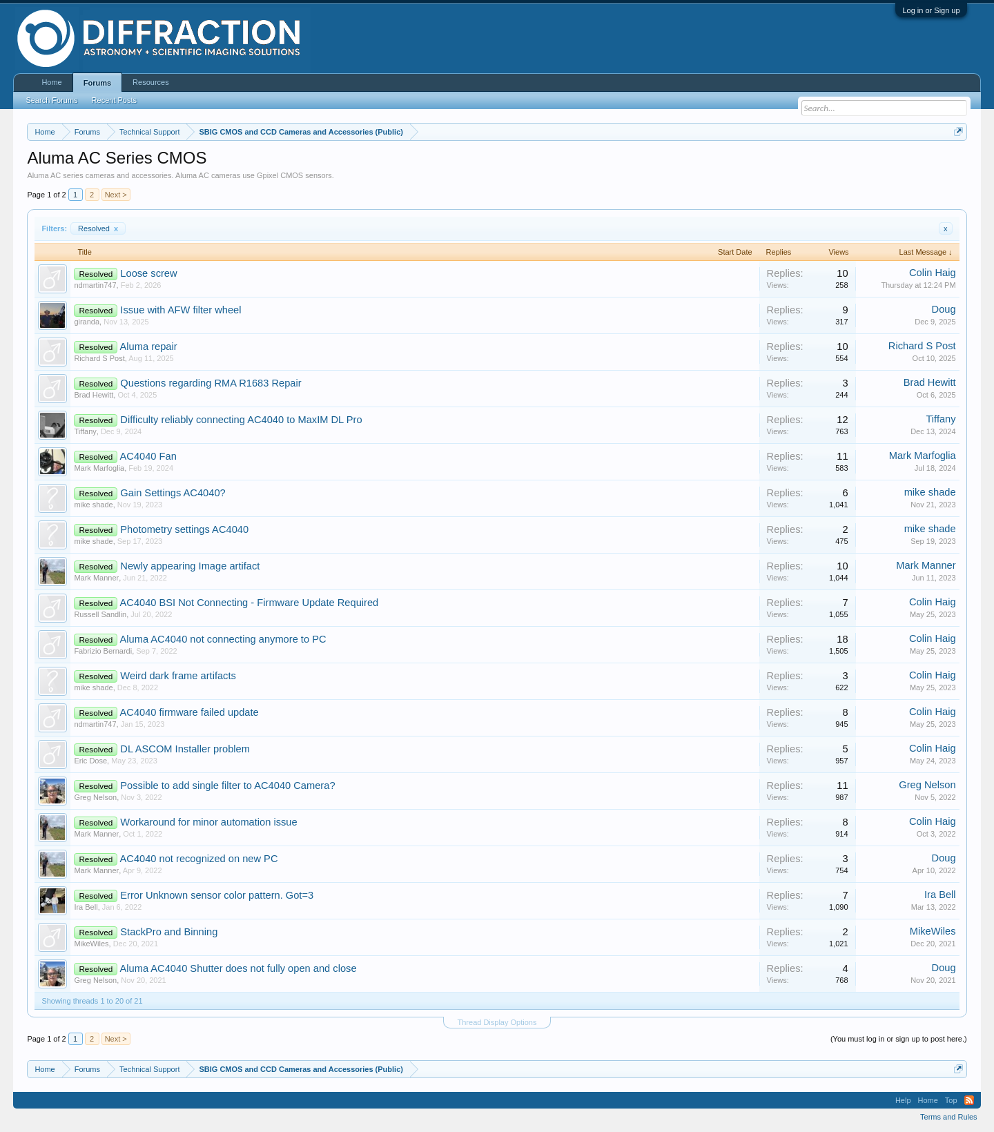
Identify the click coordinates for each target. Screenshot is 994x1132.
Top (951, 1100)
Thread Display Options (497, 1022)
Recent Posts (114, 100)
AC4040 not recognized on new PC (199, 858)
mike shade (93, 504)
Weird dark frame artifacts (178, 675)
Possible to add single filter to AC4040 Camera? (227, 785)
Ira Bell (85, 907)
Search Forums (51, 100)
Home (51, 82)
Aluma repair (148, 346)
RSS (969, 1100)
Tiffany (85, 431)
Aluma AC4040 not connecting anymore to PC (223, 639)
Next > (116, 195)
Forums (97, 83)
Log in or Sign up (930, 10)
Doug (944, 309)
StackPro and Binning (168, 931)
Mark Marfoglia (99, 468)
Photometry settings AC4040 (184, 529)
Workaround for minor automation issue (208, 822)
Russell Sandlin (100, 614)
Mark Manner (96, 578)
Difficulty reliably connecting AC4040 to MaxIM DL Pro (241, 419)
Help (903, 1100)
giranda (86, 322)
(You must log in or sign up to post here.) (898, 1039)
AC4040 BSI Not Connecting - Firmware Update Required (249, 602)
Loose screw (148, 273)
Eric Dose (90, 761)
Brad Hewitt (93, 395)
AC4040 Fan (148, 456)
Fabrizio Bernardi (103, 651)
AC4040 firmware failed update (189, 712)
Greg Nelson (95, 797)
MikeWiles (91, 943)
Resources (151, 82)
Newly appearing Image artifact (190, 566)
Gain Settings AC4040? (172, 492)
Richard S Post (99, 358)
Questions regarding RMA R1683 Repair (210, 383)
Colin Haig (932, 272)
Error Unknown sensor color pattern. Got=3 (216, 895)
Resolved (98, 228)
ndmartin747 (95, 285)
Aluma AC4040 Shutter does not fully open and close (238, 968)
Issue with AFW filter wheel (180, 309)
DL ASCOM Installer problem (185, 748)
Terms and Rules (948, 1117)
